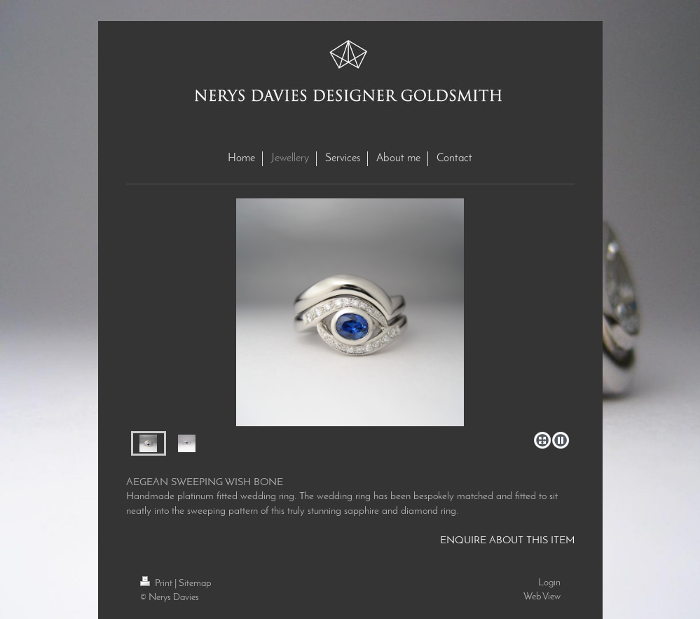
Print (157, 583)
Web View (542, 597)
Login (549, 583)
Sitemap (195, 583)
